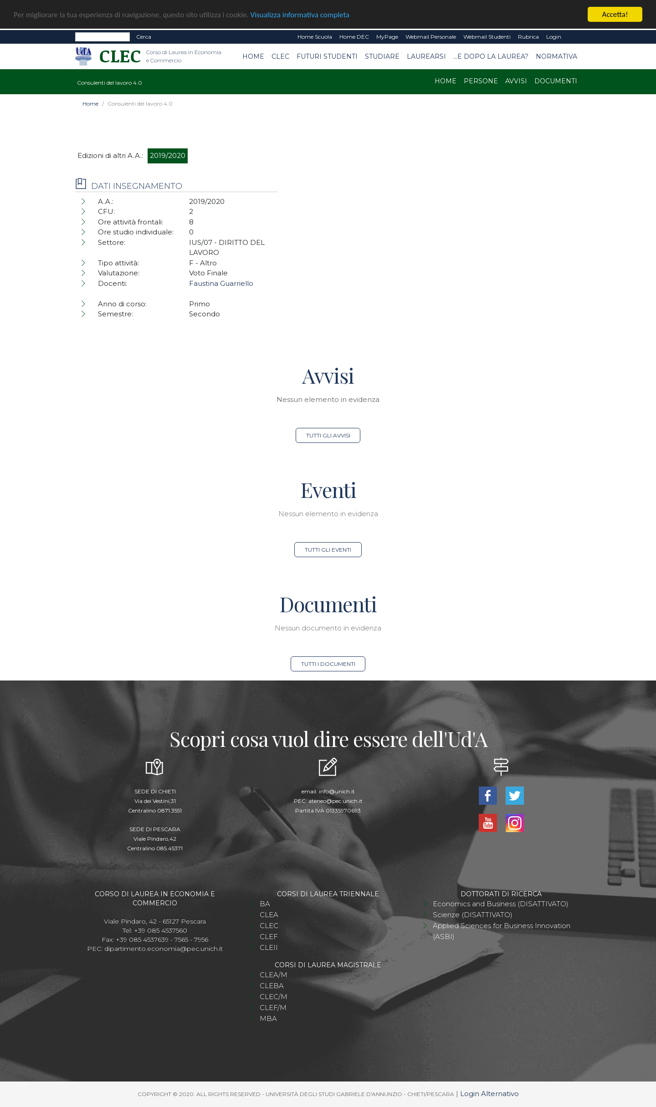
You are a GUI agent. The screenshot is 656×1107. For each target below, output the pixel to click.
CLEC (280, 56)
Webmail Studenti (487, 36)
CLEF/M (273, 1007)
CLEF (269, 936)
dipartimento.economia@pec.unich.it (163, 949)
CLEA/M (273, 974)
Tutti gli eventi (328, 549)
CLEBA (272, 985)
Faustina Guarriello (221, 283)
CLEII (269, 947)
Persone (481, 81)
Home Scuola (314, 36)
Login (553, 36)
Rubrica (528, 36)
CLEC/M (273, 996)
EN (573, 37)
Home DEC (354, 36)
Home (253, 56)
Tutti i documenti (328, 663)
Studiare (382, 56)
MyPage (387, 36)
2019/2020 (167, 155)
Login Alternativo (489, 1093)
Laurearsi (426, 56)
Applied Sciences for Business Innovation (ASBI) (501, 931)
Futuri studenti (327, 56)
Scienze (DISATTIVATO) (472, 914)
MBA (268, 1018)
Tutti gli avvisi (328, 435)
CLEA (269, 914)
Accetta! (615, 14)
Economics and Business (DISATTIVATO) (501, 903)
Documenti (555, 81)
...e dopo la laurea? (490, 56)
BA (265, 903)
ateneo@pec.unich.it (335, 800)
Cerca (143, 36)
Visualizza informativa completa (300, 14)
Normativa (556, 56)
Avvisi (516, 81)
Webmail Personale (430, 36)
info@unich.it (337, 791)
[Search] (102, 36)
